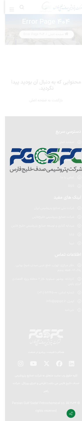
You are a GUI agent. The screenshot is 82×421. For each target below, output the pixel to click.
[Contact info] (65, 413)
